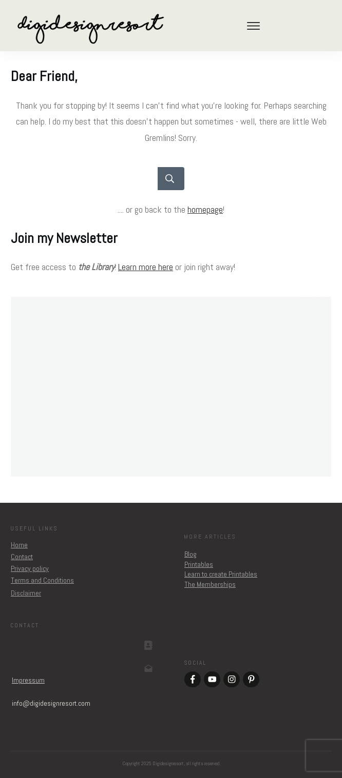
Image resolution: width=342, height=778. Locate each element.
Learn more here (145, 267)
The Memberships (210, 584)
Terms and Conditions (42, 580)
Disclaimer (26, 593)
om (51, 703)
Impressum (28, 680)
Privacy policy (30, 568)
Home (19, 544)
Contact (22, 556)
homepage (205, 209)
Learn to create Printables (220, 574)
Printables (198, 564)
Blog (190, 554)
